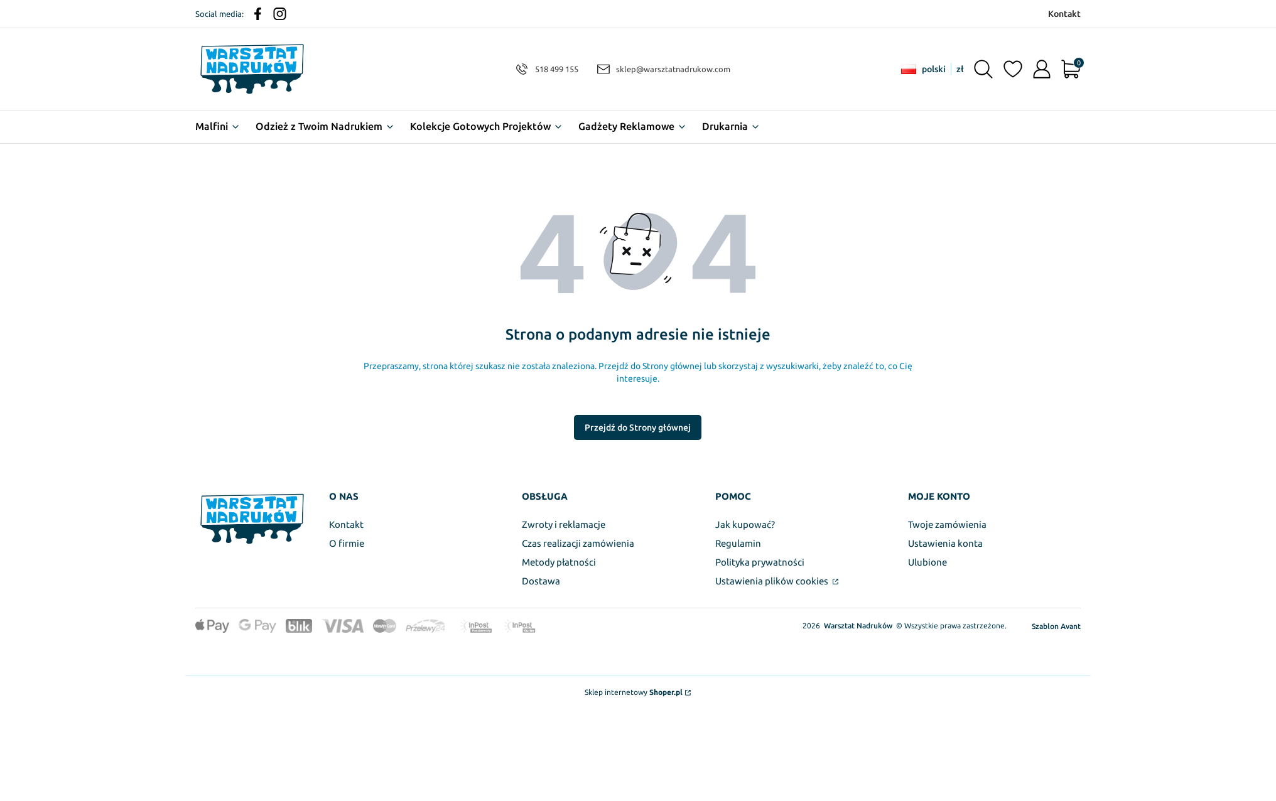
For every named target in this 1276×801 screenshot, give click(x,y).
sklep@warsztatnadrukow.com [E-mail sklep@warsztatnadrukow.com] (673, 69)
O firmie (346, 543)
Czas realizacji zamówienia (578, 543)
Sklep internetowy (634, 692)
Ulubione (927, 562)
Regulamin (738, 543)
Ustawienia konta (945, 543)
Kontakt (346, 524)
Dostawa (541, 581)
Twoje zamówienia (947, 524)
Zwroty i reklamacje (563, 524)
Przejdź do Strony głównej (638, 427)
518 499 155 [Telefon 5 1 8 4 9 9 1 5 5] (556, 69)
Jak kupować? (745, 524)
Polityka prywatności (759, 562)
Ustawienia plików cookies (772, 581)
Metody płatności (559, 562)
